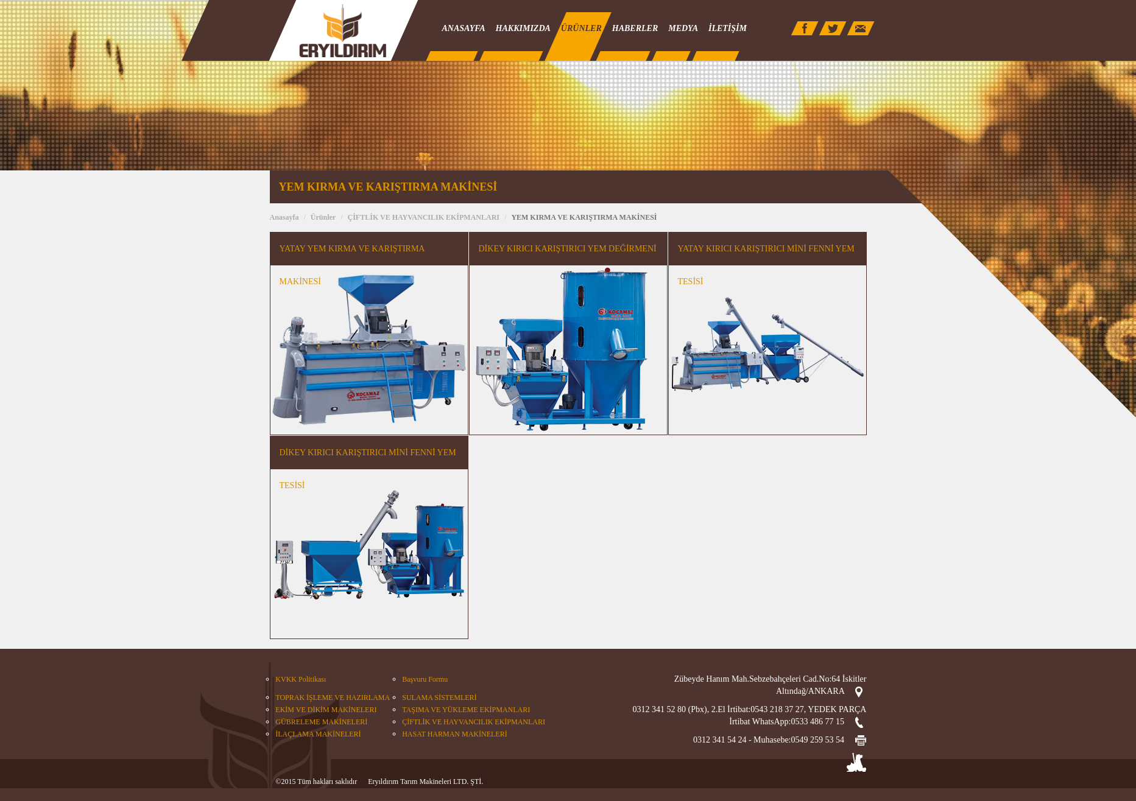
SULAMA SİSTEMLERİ (439, 697)
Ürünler (323, 217)
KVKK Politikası (300, 679)
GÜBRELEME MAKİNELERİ (321, 722)
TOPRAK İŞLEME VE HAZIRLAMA (332, 697)
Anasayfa (284, 217)
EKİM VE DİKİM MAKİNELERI (325, 709)
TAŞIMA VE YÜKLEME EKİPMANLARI (466, 709)
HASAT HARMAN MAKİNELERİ (454, 734)
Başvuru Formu (425, 679)
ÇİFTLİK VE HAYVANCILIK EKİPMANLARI (424, 217)
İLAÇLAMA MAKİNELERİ (318, 734)
